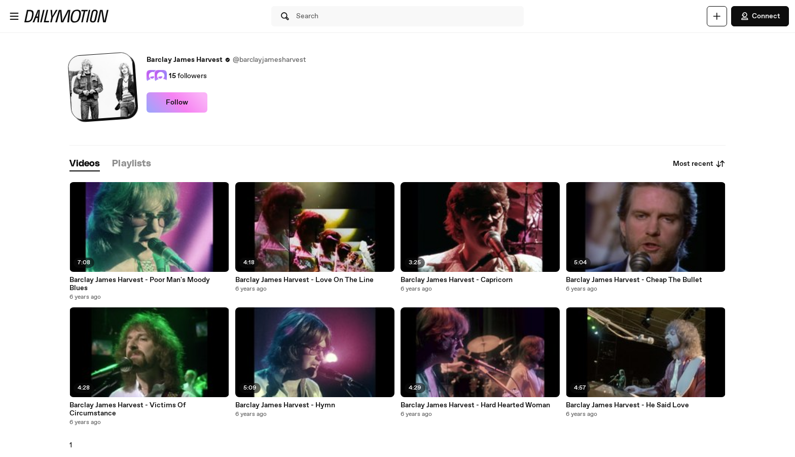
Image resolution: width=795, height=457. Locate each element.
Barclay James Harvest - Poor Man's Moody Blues (139, 284)
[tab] (84, 164)
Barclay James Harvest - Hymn (285, 405)
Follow (177, 102)
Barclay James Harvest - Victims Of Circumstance (127, 409)
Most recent (699, 164)
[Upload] (717, 16)
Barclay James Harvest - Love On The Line (304, 280)
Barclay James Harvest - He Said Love (627, 405)
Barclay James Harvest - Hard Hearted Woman (475, 405)
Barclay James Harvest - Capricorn (457, 280)
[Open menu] (14, 16)
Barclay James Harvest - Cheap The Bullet (634, 280)
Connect (760, 16)
